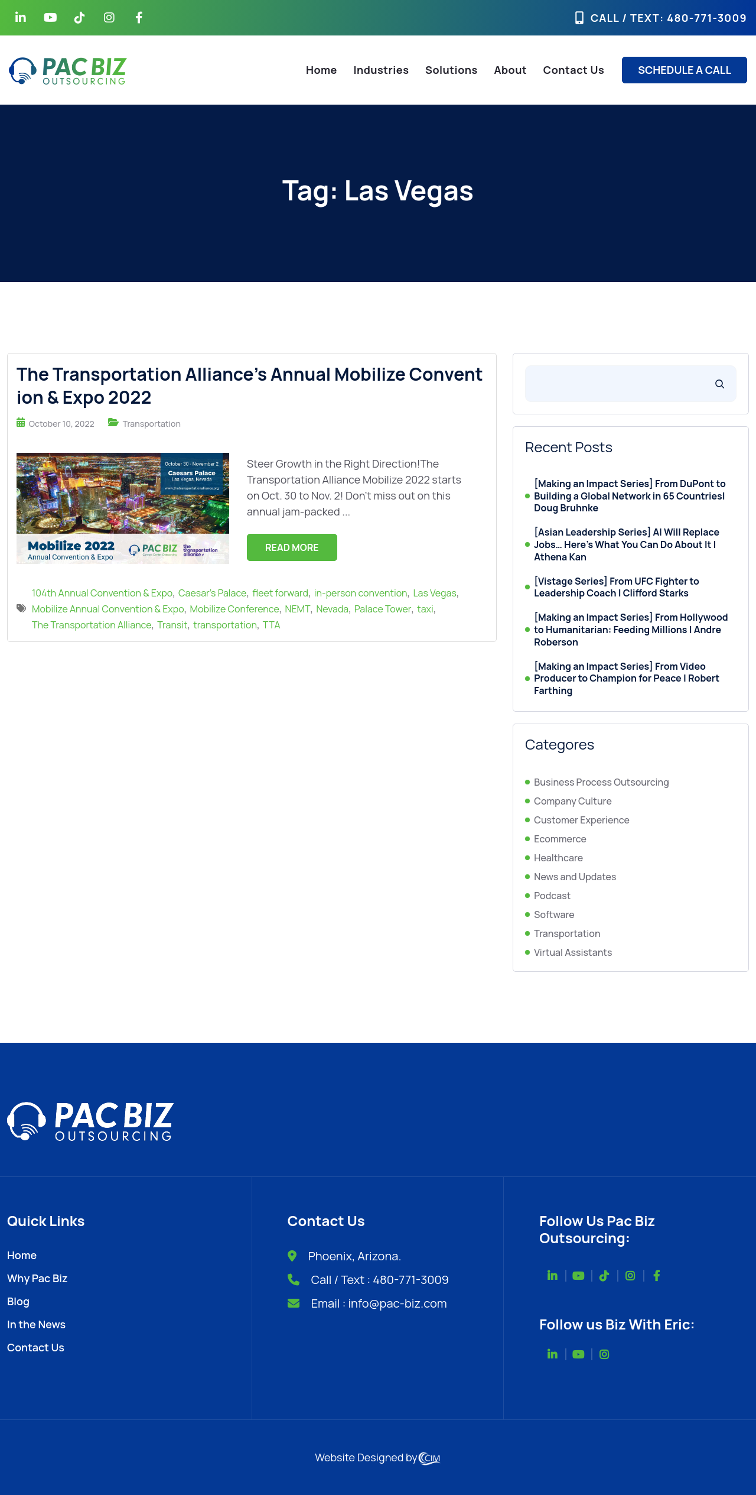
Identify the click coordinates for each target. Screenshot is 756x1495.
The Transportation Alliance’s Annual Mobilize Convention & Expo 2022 (250, 385)
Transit (172, 624)
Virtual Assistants (573, 952)
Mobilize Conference (234, 608)
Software (554, 914)
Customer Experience (582, 819)
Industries (381, 70)
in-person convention (361, 592)
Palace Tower (382, 608)
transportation (225, 624)
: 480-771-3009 (703, 18)
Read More (292, 547)
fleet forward (280, 592)
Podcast (552, 895)
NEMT (298, 608)
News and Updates (575, 876)
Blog (18, 1301)
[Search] (719, 383)
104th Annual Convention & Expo (102, 592)
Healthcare (558, 857)
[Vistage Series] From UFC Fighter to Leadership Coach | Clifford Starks (616, 587)
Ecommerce (560, 838)
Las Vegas (434, 592)
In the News (36, 1324)
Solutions (451, 70)
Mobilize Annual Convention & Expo (108, 608)
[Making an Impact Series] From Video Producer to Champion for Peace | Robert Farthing (626, 678)
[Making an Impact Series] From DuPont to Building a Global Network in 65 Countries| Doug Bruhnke (630, 496)
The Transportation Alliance (92, 624)
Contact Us (573, 70)
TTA (272, 624)
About (510, 70)
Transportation (152, 423)
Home (321, 70)
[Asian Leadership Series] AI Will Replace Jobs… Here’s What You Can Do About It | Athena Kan (626, 544)
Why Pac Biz (37, 1278)
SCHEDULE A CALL (684, 70)
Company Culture (573, 801)
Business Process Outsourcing (601, 782)
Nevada (332, 608)
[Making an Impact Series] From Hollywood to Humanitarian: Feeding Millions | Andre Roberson (631, 629)
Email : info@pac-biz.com (379, 1303)
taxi (425, 608)
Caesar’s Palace (212, 592)
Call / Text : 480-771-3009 (380, 1280)
